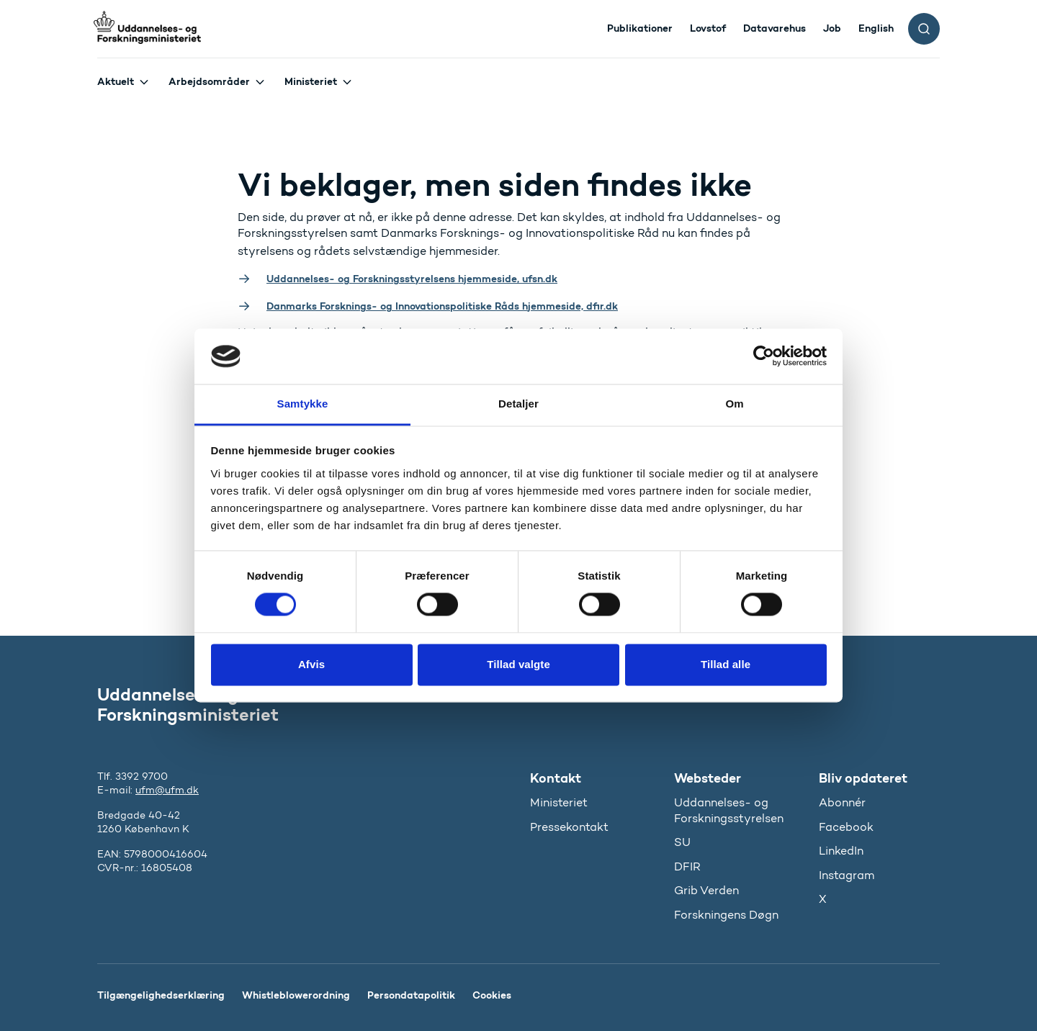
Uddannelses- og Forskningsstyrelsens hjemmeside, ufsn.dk (411, 278)
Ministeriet (310, 81)
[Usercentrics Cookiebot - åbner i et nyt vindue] (764, 356)
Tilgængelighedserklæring (161, 995)
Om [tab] (734, 403)
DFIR (687, 866)
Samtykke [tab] (302, 403)
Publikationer (640, 28)
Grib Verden (706, 890)
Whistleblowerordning (296, 995)
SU (682, 842)
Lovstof (708, 28)
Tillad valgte (518, 664)
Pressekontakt (569, 827)
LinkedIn (841, 850)
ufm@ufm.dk (167, 790)
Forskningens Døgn (726, 915)
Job (832, 28)
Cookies (491, 995)
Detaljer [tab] (518, 403)
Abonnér (842, 802)
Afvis (311, 664)
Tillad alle (725, 664)
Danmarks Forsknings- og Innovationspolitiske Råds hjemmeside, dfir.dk (442, 306)
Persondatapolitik (411, 995)
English (876, 28)
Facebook (846, 827)
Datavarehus (774, 28)
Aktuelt (115, 81)
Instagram (846, 875)
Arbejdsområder (209, 81)
